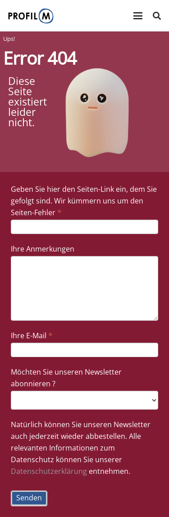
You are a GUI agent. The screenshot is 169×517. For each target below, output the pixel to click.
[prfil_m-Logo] (31, 16)
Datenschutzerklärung (49, 471)
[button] (138, 15)
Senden (29, 498)
